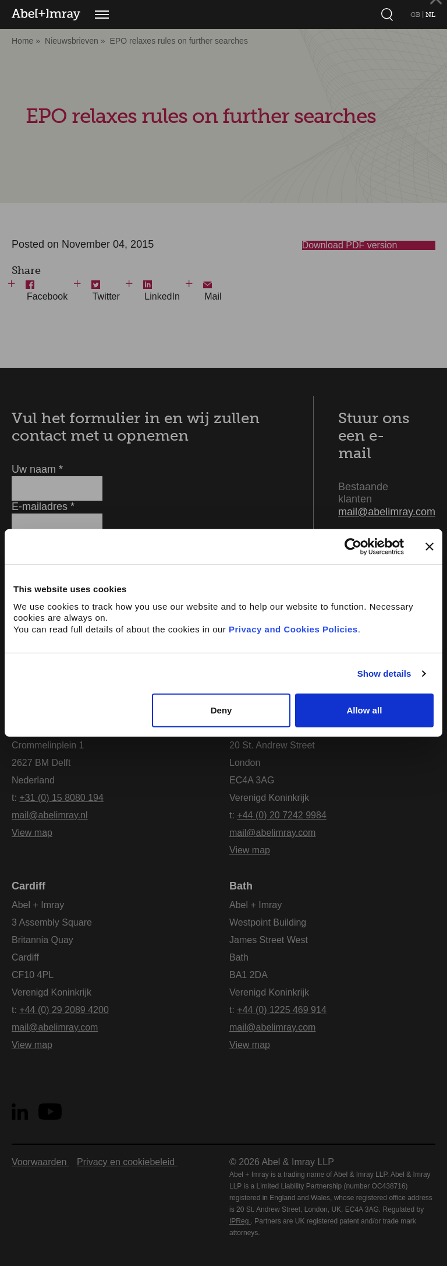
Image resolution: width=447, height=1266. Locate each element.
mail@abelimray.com (386, 512)
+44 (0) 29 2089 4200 (63, 1010)
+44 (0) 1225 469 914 (281, 1010)
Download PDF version (365, 250)
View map (32, 833)
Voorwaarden (40, 1162)
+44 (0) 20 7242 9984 (281, 815)
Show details (384, 673)
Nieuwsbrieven (71, 40)
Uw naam (37, 469)
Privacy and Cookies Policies (293, 629)
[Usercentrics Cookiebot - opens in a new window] (353, 546)
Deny (221, 710)
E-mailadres (43, 506)
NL (430, 14)
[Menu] (101, 14)
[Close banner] (429, 547)
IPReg (240, 1221)
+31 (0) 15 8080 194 (61, 798)
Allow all (364, 710)
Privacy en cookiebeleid (127, 1162)
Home (22, 40)
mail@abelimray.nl (50, 815)
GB (416, 14)
